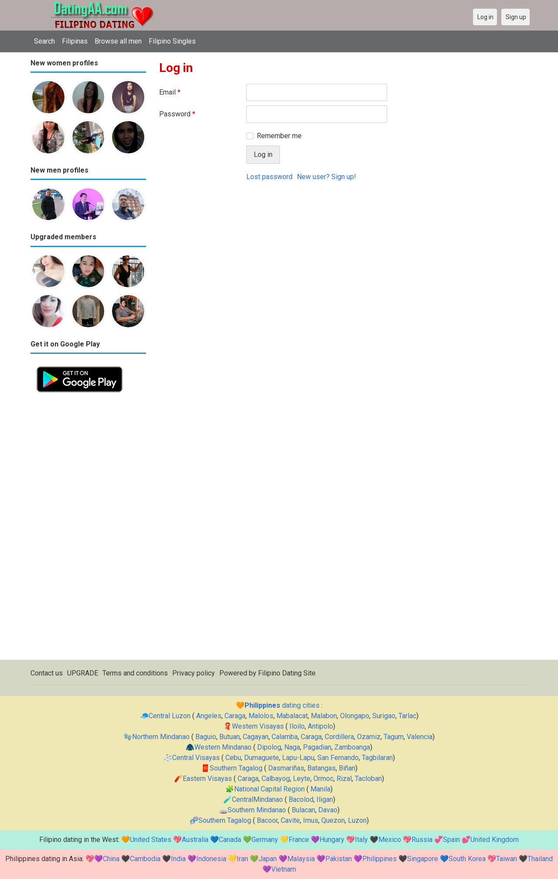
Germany (265, 839)
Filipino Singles (172, 41)
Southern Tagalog (236, 768)
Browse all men (118, 41)
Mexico (389, 839)
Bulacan (303, 810)
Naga (292, 747)
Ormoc (323, 778)
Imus (310, 820)
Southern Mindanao (257, 810)
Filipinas (75, 41)
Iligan (324, 799)
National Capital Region (269, 789)
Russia (422, 839)
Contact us (47, 673)
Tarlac (407, 716)
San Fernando (338, 757)
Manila (320, 789)
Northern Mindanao (161, 737)
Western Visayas (258, 726)
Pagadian (317, 747)
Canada (230, 839)
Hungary (332, 839)
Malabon (324, 716)
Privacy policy (193, 673)
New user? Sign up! (326, 177)
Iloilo (297, 726)
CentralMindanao (257, 799)
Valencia (419, 737)
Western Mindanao (223, 747)
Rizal (344, 778)
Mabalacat (292, 716)
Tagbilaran (377, 757)
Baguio (205, 737)
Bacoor (267, 820)
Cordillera (339, 737)
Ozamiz (369, 737)
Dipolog (269, 747)
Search (44, 41)
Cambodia (145, 859)
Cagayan (256, 737)
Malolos (260, 716)
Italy (361, 839)
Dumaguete (261, 757)
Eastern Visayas (207, 778)
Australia (195, 839)
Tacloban (368, 778)
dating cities (282, 705)
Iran (242, 859)
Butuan (229, 737)
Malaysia (301, 859)
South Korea (467, 859)
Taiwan (506, 859)
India (178, 859)
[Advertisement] (88, 529)
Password (177, 114)
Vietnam (283, 869)
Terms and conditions (135, 673)
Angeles (208, 716)
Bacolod (301, 799)
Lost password (269, 177)
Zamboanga (352, 747)
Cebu (233, 757)
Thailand (540, 859)
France (299, 839)
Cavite (290, 820)
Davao (327, 810)
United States (150, 839)
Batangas (321, 768)
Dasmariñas (286, 768)
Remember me (279, 136)
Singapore (422, 859)
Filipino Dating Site (287, 673)
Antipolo (320, 726)
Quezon (333, 820)
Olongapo (354, 716)
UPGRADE (82, 673)
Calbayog (276, 778)
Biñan (347, 768)
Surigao (383, 716)
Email (169, 92)
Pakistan (338, 859)
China (111, 859)
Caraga (235, 716)
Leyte (301, 778)
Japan (268, 859)
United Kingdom (494, 839)
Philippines (379, 859)
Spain (451, 839)
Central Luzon (170, 716)
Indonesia (211, 859)
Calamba (285, 737)
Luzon (357, 820)
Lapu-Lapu (298, 757)
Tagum (394, 737)
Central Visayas (196, 757)
